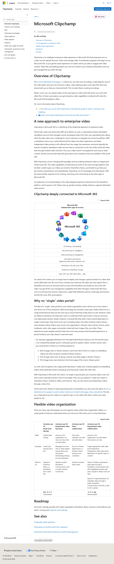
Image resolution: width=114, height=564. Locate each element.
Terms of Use (81, 556)
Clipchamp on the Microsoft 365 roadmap (50, 527)
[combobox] (15, 19)
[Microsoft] (4, 3)
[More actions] (109, 16)
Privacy (48, 556)
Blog (30, 556)
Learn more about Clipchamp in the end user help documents (64, 115)
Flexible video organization (45, 46)
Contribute (40, 556)
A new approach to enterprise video (48, 43)
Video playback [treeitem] (9, 36)
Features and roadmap (58, 510)
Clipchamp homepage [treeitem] (11, 33)
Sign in (109, 3)
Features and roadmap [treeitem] (12, 27)
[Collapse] (27, 15)
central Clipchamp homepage (48, 82)
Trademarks (92, 556)
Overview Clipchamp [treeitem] (11, 24)
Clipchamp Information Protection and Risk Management (56, 532)
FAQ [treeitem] (5, 30)
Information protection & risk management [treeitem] (14, 50)
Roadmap (39, 49)
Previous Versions (20, 556)
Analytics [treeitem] (7, 43)
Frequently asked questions (44, 522)
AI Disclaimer (7, 556)
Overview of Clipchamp (44, 40)
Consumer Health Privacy (64, 556)
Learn (36, 16)
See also (38, 52)
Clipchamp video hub (102, 9)
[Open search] (103, 3)
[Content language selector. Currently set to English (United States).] (13, 550)
